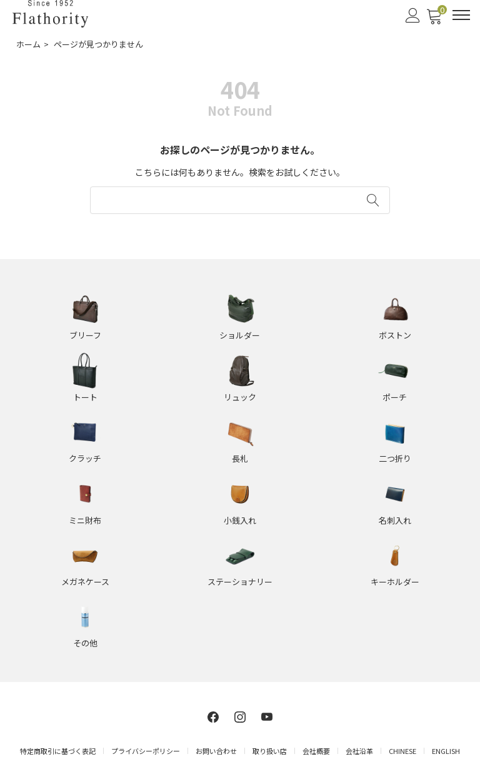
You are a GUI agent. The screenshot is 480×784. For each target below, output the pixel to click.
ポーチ (394, 397)
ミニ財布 (85, 520)
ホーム (28, 44)
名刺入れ (395, 520)
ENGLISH (446, 751)
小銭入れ (240, 520)
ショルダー (239, 335)
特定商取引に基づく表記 (58, 751)
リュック (240, 397)
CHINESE (402, 751)
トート (85, 397)
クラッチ (85, 458)
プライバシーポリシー (145, 751)
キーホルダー (395, 582)
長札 (240, 458)
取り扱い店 (269, 751)
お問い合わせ (216, 751)
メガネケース (85, 582)
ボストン (395, 335)
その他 (85, 643)
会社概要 (316, 751)
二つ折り (395, 458)
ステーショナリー (240, 582)
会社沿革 (359, 751)
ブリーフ (85, 335)
